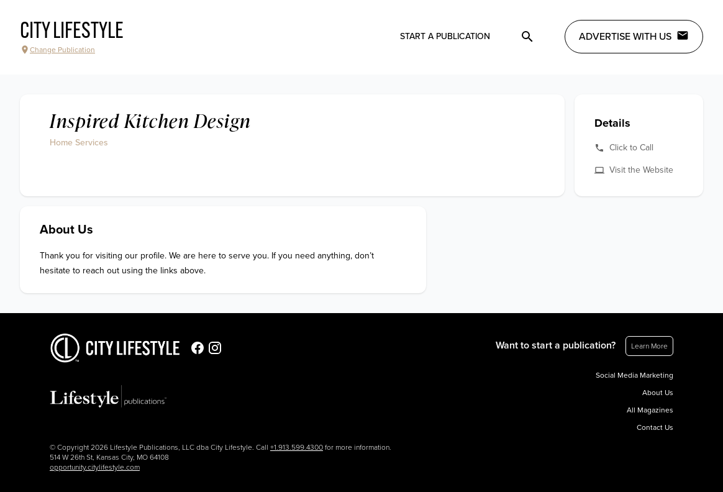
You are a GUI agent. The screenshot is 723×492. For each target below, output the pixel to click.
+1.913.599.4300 (296, 447)
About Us (657, 392)
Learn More (649, 346)
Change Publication (57, 50)
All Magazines (650, 410)
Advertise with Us (634, 36)
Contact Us (655, 427)
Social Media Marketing (634, 375)
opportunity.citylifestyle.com (95, 467)
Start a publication (445, 36)
